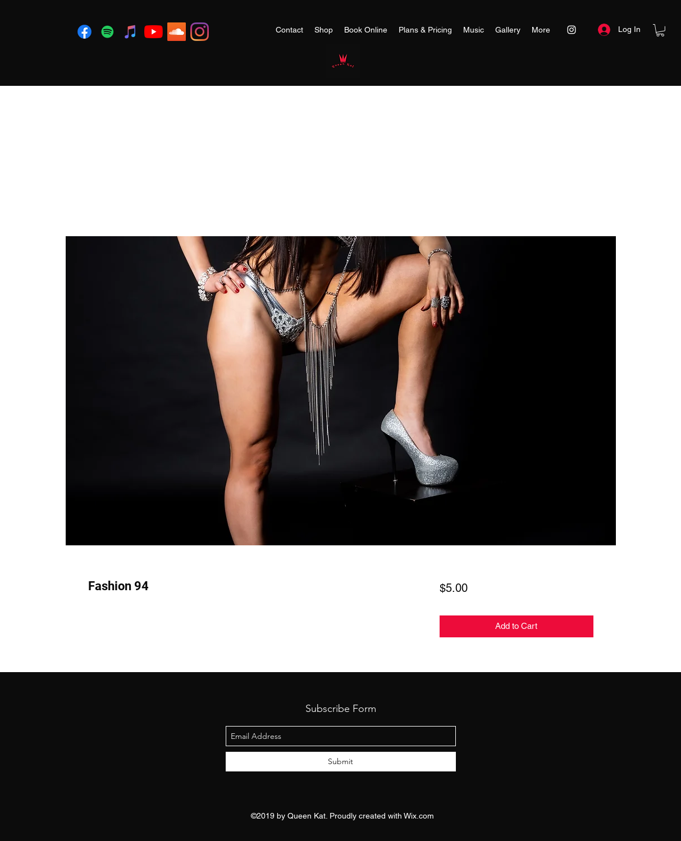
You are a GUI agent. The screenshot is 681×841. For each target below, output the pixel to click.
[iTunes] (130, 31)
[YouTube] (153, 31)
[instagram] (199, 31)
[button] (660, 30)
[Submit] (341, 761)
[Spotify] (107, 31)
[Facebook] (84, 31)
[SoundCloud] (176, 31)
